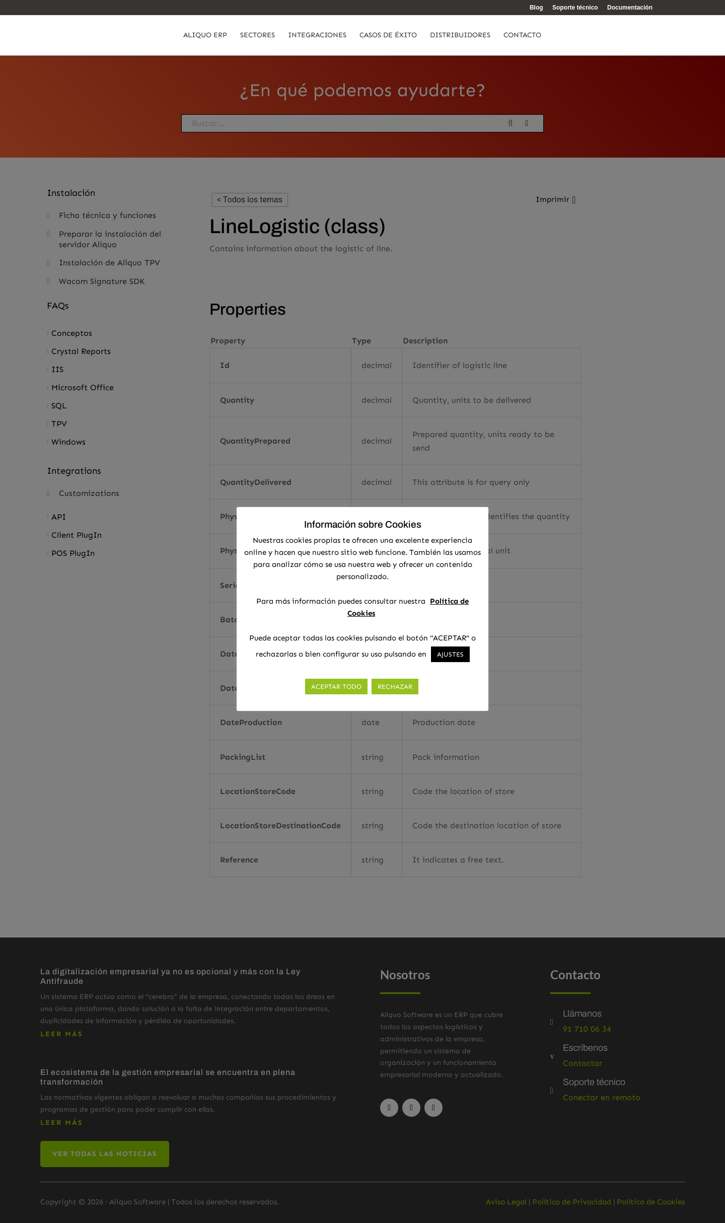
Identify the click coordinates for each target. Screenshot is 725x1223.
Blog (536, 8)
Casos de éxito (388, 35)
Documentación (629, 8)
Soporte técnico (575, 8)
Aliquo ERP (205, 35)
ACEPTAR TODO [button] (336, 686)
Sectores (257, 35)
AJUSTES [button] (450, 654)
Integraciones (317, 35)
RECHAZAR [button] (395, 686)
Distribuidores (460, 35)
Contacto (522, 35)
